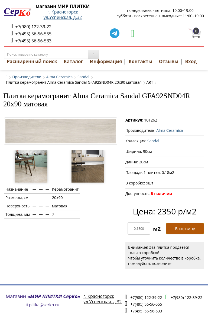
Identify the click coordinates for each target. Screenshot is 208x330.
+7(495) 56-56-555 (31, 33)
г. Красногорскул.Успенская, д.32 (63, 14)
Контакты (140, 61)
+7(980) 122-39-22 (31, 26)
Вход (191, 61)
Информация (106, 61)
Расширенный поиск (32, 61)
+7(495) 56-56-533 (31, 40)
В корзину (185, 228)
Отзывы (168, 61)
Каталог (73, 61)
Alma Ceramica (59, 76)
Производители (26, 76)
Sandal (83, 76)
